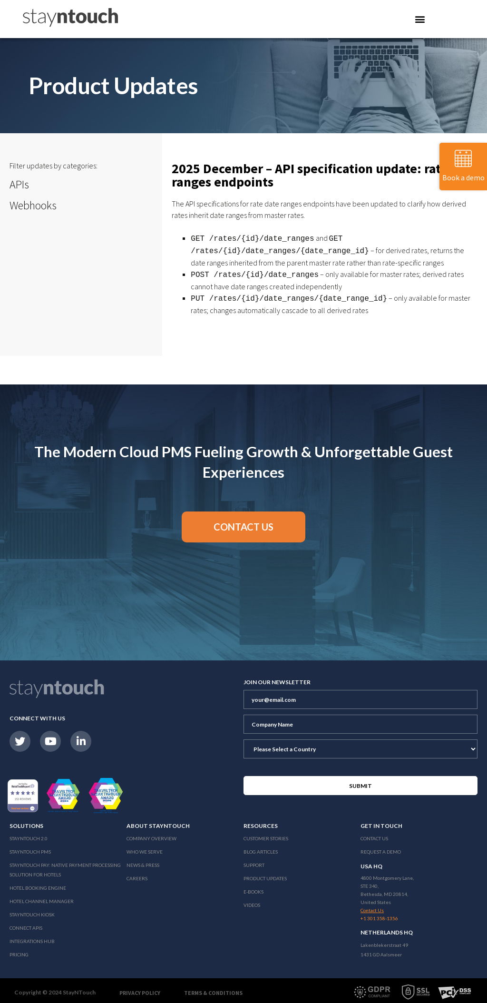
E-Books (253, 888)
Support (254, 861)
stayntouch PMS (30, 848)
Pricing (19, 951)
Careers (137, 874)
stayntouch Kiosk (32, 911)
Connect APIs (26, 924)
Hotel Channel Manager (42, 897)
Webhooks (33, 205)
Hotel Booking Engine (38, 884)
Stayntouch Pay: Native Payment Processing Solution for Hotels (65, 866)
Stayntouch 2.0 (29, 834)
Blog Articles (261, 848)
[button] (243, 523)
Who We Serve (145, 848)
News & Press (143, 861)
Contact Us (374, 834)
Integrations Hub (32, 937)
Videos (252, 901)
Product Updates (265, 874)
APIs (19, 184)
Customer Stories (266, 834)
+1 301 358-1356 (379, 914)
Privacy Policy (139, 989)
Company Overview (151, 834)
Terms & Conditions (213, 989)
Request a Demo (380, 848)
